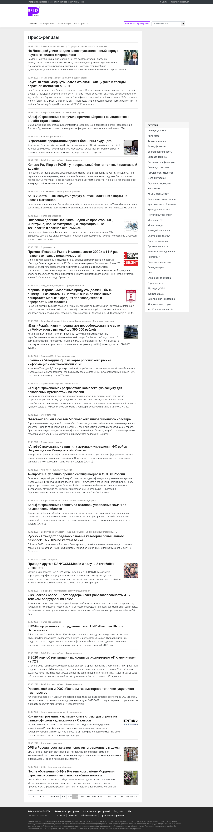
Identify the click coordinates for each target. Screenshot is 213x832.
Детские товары (157, 178)
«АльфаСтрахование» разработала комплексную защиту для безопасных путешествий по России (75, 390)
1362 (126, 796)
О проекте (60, 815)
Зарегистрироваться (180, 2)
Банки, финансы (74, 160)
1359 (108, 796)
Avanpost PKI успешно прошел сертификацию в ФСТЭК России (76, 474)
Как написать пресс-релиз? (96, 811)
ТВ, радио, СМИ (156, 288)
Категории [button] (80, 23)
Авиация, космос (157, 130)
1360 (114, 796)
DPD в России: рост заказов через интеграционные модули (74, 747)
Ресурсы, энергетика (159, 262)
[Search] (166, 23)
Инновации (46, 591)
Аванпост (46, 470)
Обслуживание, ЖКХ (159, 235)
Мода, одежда (155, 225)
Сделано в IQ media (37, 815)
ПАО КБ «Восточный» (51, 191)
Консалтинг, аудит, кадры (74, 78)
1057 (93, 796)
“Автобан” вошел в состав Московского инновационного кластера (79, 419)
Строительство (100, 46)
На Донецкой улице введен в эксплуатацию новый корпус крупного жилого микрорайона (73, 53)
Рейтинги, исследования (53, 712)
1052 (64, 796)
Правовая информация (112, 815)
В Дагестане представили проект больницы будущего (70, 141)
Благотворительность (52, 136)
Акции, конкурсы (75, 532)
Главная (33, 23)
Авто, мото (68, 321)
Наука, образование (51, 216)
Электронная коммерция (161, 299)
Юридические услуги (159, 304)
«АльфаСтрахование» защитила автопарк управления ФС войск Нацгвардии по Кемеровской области (77, 448)
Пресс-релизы (47, 23)
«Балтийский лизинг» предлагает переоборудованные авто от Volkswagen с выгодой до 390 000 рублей (74, 327)
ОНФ (43, 767)
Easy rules (119, 811)
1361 (120, 796)
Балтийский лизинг (50, 321)
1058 (99, 796)
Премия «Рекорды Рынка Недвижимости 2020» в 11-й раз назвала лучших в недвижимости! (73, 254)
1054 (76, 797)
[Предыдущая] (30, 796)
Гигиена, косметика (158, 167)
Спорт (151, 272)
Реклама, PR (154, 256)
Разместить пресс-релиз (137, 23)
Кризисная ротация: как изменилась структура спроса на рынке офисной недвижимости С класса (72, 718)
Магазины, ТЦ (110, 532)
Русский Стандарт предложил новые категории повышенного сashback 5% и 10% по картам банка (76, 538)
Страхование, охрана (73, 112)
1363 (132, 796)
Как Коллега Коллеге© (160, 309)
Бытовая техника (157, 157)
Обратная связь (89, 815)
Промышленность (158, 246)
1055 (81, 796)
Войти (164, 2)
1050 (52, 796)
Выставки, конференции (161, 162)
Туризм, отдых (70, 383)
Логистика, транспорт (104, 321)
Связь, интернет (49, 559)
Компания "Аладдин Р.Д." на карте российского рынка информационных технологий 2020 (69, 362)
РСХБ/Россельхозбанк (52, 160)
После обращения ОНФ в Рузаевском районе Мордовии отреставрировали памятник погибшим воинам (71, 773)
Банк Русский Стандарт (52, 532)
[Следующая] (137, 796)
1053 (70, 796)
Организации (64, 23)
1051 (58, 796)
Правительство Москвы (53, 46)
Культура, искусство (159, 209)
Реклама (73, 815)
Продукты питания (75, 285)
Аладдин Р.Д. (47, 356)
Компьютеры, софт (50, 78)
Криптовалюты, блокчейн (162, 204)
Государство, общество (79, 46)
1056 (87, 796)
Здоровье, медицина (159, 183)
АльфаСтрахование (50, 112)
